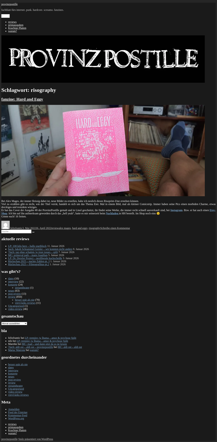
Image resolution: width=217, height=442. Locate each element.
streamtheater (22, 287)
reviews (12, 21)
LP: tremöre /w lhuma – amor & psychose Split (50, 337)
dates (11, 278)
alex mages (65, 228)
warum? (12, 31)
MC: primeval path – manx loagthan (27, 255)
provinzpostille (9, 4)
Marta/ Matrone (16, 350)
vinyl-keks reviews (25, 302)
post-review (14, 293)
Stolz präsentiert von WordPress (35, 439)
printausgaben (15, 25)
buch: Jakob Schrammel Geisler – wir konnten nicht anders (40, 249)
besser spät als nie (24, 299)
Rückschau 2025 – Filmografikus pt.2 (28, 264)
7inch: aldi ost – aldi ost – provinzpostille (30, 347)
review (55, 228)
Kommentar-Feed (17, 415)
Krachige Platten (17, 28)
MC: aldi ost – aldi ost (70, 347)
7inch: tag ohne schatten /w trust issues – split (33, 252)
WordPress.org (16, 418)
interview (13, 281)
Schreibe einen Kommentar (115, 228)
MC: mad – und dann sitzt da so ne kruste (44, 344)
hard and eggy (79, 228)
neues (11, 290)
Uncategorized (16, 305)
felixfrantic (16, 228)
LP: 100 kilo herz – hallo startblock (27, 246)
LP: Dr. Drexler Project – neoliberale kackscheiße (35, 258)
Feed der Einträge (17, 412)
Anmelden (13, 409)
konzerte (12, 284)
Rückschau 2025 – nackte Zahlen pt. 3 (29, 261)
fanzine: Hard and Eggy (22, 99)
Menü (5, 16)
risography (94, 228)
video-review (15, 309)
